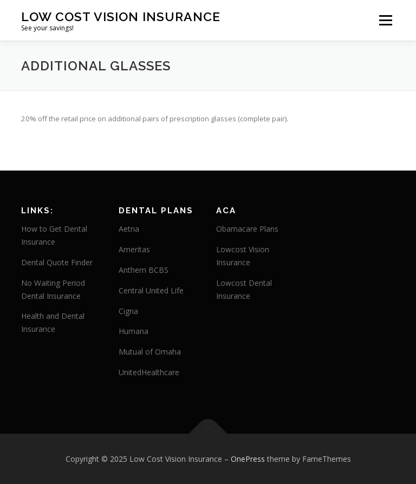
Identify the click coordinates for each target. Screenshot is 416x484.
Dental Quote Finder (57, 262)
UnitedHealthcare (149, 372)
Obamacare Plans (247, 229)
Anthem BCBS (143, 270)
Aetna (129, 229)
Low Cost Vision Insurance (120, 16)
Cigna (128, 311)
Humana (133, 331)
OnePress (248, 459)
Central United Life (151, 290)
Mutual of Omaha (150, 351)
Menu (385, 20)
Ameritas (134, 249)
